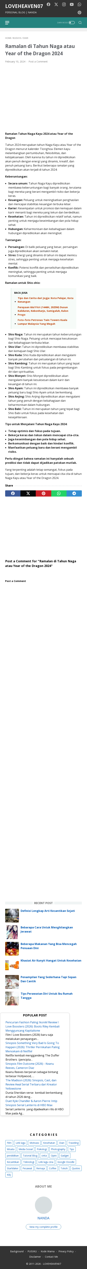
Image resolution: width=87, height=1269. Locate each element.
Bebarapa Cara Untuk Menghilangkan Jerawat (47, 929)
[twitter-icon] (56, 4)
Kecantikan (13, 1162)
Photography (58, 1149)
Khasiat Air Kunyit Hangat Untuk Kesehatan (51, 960)
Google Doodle (65, 1162)
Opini (54, 1155)
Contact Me (51, 1256)
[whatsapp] (59, 493)
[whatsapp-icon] (79, 4)
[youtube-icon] (71, 4)
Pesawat (27, 1168)
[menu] (9, 22)
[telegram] (74, 493)
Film (9, 1142)
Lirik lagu (20, 1142)
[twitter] (28, 493)
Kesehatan (49, 1142)
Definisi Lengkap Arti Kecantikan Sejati (48, 911)
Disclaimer (35, 1256)
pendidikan (13, 1155)
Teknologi (28, 1162)
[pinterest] (43, 493)
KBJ (9, 1174)
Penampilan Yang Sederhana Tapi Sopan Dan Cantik (48, 979)
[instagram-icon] (64, 4)
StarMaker (12, 1168)
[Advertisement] (43, 526)
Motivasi (34, 1142)
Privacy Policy (66, 1251)
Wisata (10, 1149)
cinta (44, 1155)
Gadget (65, 1155)
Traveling (73, 1142)
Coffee (52, 1168)
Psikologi (42, 1149)
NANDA (43, 1218)
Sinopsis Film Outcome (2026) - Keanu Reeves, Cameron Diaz (30, 1066)
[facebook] (12, 493)
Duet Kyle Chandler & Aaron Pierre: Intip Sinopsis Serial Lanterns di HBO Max (31, 1103)
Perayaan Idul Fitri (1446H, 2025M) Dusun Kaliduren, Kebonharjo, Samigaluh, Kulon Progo (43, 311)
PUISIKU (32, 1251)
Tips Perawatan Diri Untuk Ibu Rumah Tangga (47, 996)
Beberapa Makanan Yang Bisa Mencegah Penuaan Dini (49, 946)
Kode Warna (48, 1251)
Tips (71, 1149)
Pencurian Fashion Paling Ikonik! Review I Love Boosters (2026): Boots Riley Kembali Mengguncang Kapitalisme (32, 1026)
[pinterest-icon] (79, 12)
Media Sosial (26, 1149)
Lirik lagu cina (45, 1162)
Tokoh (64, 1168)
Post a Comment (38, 61)
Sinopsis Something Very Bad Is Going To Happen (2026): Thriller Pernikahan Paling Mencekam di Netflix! (33, 1047)
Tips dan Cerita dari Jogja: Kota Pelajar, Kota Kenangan (45, 299)
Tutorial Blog (30, 1155)
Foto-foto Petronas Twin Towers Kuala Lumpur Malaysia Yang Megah (42, 321)
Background (17, 1251)
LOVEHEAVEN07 (24, 6)
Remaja (40, 1168)
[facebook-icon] (48, 4)
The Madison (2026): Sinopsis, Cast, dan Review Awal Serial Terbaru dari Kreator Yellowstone (31, 1084)
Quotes (76, 1168)
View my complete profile (43, 1226)
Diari (61, 1142)
